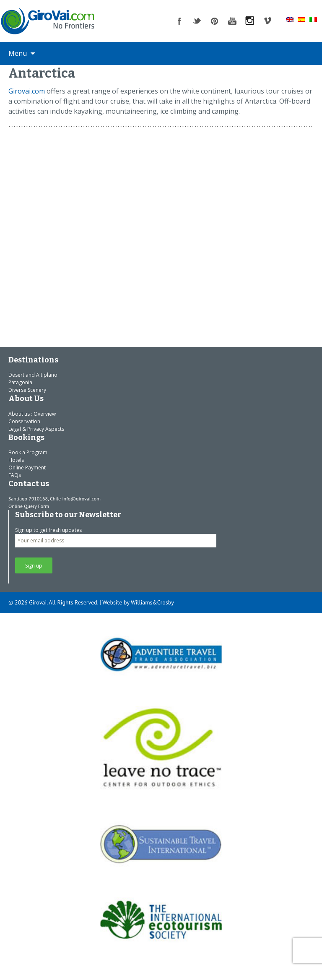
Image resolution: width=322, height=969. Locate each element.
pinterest (214, 21)
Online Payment (27, 467)
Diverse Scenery (27, 389)
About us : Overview (32, 413)
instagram (250, 21)
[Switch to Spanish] (301, 19)
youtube (232, 21)
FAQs (14, 475)
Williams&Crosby (152, 602)
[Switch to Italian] (313, 19)
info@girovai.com (81, 498)
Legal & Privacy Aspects (36, 428)
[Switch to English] (289, 19)
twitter (197, 21)
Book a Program (27, 452)
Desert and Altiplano (32, 374)
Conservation (24, 421)
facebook (179, 21)
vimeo (267, 21)
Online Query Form (28, 506)
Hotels (16, 460)
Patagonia (20, 382)
